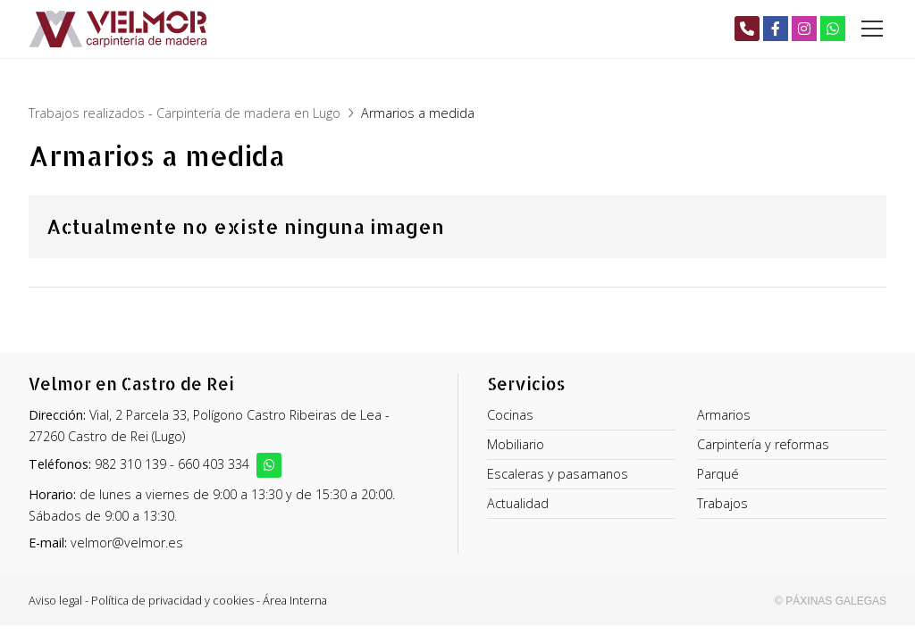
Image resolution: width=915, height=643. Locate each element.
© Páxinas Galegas (830, 601)
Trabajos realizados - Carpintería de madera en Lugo (184, 112)
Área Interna (295, 600)
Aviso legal (55, 600)
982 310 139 (130, 463)
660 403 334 (213, 463)
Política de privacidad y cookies (172, 600)
